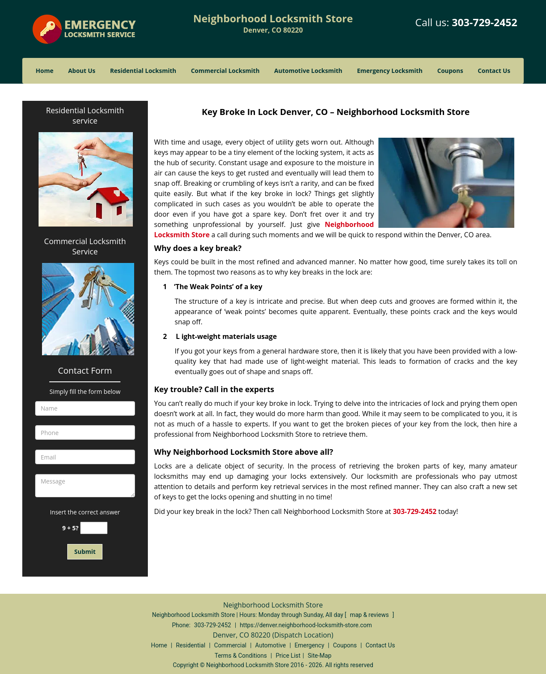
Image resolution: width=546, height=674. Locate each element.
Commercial (230, 645)
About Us (82, 70)
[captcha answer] (94, 528)
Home (44, 70)
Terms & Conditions (241, 655)
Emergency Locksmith (390, 70)
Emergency (309, 645)
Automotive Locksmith (308, 70)
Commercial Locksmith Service (85, 246)
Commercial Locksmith (225, 70)
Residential (190, 645)
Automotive (270, 645)
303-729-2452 (484, 22)
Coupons (450, 70)
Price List (288, 655)
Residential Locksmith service (85, 115)
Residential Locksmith (143, 70)
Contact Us (494, 70)
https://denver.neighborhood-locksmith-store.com (306, 625)
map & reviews (370, 614)
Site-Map (319, 655)
